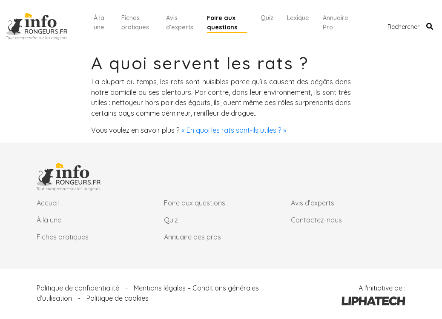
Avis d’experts (179, 22)
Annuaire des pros (192, 237)
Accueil (48, 203)
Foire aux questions (222, 22)
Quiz (267, 18)
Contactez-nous (316, 220)
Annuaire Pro (335, 22)
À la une (99, 22)
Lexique (298, 18)
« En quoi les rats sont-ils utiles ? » (233, 130)
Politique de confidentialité (78, 288)
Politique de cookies (117, 298)
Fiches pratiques (135, 22)
